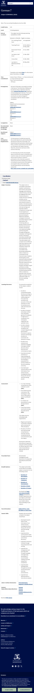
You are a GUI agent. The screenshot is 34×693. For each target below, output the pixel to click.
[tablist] (20, 3)
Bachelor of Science (26, 488)
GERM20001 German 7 (15, 135)
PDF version (9, 597)
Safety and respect (6, 625)
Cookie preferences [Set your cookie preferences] (25, 689)
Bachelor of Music (25, 486)
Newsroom (4, 628)
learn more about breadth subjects (24, 493)
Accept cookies (9, 689)
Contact (3, 631)
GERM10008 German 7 (15, 133)
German (21, 587)
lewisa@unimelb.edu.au (12, 182)
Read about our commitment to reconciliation (13, 616)
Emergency (3, 675)
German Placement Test (20, 91)
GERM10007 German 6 (15, 107)
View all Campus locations (7, 648)
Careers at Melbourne (6, 623)
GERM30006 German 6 (15, 116)
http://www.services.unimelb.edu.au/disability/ (22, 168)
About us (3, 620)
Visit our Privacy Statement (10, 685)
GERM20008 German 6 (15, 112)
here (23, 72)
